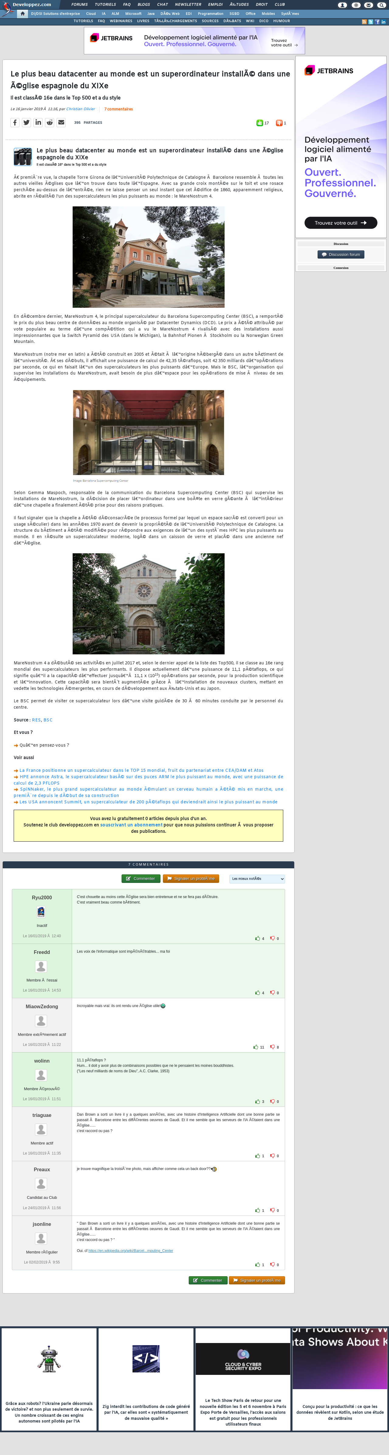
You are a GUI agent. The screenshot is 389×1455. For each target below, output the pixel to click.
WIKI (250, 21)
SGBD (234, 14)
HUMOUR (281, 21)
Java (150, 14)
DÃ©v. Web (170, 14)
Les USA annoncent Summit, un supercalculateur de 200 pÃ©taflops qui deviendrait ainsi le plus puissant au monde (148, 802)
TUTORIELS (83, 21)
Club (279, 4)
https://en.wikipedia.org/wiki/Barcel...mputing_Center (130, 1251)
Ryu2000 (42, 897)
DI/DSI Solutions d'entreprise (55, 14)
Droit (261, 4)
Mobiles (268, 14)
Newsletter (187, 4)
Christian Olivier (80, 109)
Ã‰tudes (239, 4)
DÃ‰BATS (232, 21)
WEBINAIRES (121, 21)
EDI (189, 14)
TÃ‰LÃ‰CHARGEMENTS (175, 21)
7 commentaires (118, 109)
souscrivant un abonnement (131, 825)
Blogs (143, 4)
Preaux (42, 1169)
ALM (115, 14)
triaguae (42, 1115)
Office (251, 14)
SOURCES (210, 21)
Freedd (42, 952)
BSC (48, 720)
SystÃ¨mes (290, 14)
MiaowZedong (42, 1006)
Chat (162, 4)
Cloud (91, 14)
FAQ (126, 4)
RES (36, 720)
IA (103, 14)
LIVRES (143, 21)
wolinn (42, 1060)
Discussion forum (341, 254)
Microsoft (133, 14)
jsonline (42, 1224)
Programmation (210, 14)
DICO (263, 21)
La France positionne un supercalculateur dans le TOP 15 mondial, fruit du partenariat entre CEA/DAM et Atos (141, 771)
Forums (79, 4)
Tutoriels (105, 4)
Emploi (215, 4)
